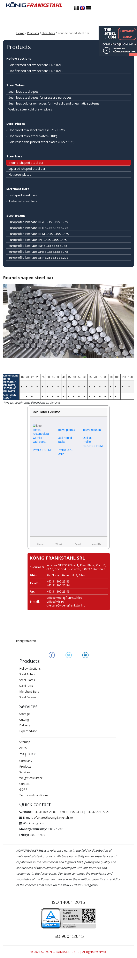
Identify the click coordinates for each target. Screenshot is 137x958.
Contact (24, 784)
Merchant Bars (17, 189)
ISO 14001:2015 (68, 902)
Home (20, 33)
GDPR (23, 789)
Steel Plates (15, 124)
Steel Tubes (15, 85)
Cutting (24, 719)
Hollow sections (18, 58)
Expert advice (28, 731)
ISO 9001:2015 (68, 936)
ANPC (23, 748)
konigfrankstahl (26, 641)
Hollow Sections (30, 668)
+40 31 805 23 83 (44, 812)
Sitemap (24, 742)
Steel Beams (15, 215)
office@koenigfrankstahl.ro (64, 598)
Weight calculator (30, 778)
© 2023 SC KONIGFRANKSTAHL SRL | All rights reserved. (68, 952)
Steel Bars (26, 686)
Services (24, 772)
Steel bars (48, 33)
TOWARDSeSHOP (127, 34)
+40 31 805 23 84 (71, 812)
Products (33, 33)
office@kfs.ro (55, 601)
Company (25, 761)
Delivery (24, 725)
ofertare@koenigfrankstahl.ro (65, 605)
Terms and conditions (33, 795)
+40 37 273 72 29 (97, 812)
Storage (24, 714)
